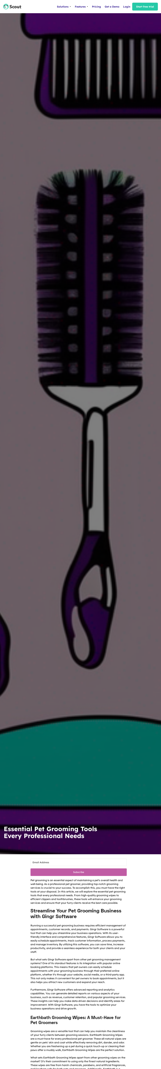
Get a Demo (112, 6)
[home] (11, 6)
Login (126, 6)
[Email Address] (79, 862)
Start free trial (145, 6)
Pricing (96, 6)
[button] (64, 6)
